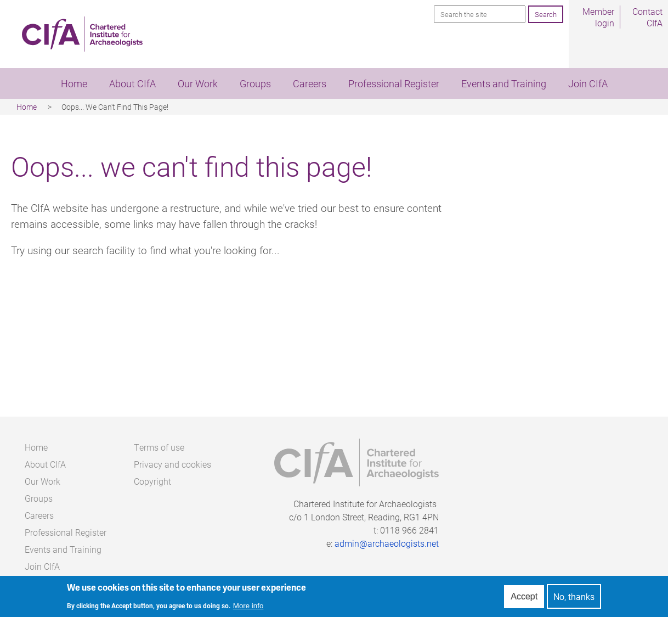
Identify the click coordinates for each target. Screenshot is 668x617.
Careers (309, 83)
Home (74, 83)
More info (248, 607)
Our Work (198, 83)
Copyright (152, 481)
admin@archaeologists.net (387, 543)
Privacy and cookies (172, 464)
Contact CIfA (647, 17)
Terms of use (159, 447)
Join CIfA (588, 83)
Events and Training (503, 83)
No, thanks (574, 597)
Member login (598, 17)
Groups (255, 83)
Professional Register (393, 83)
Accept (524, 597)
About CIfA (132, 83)
